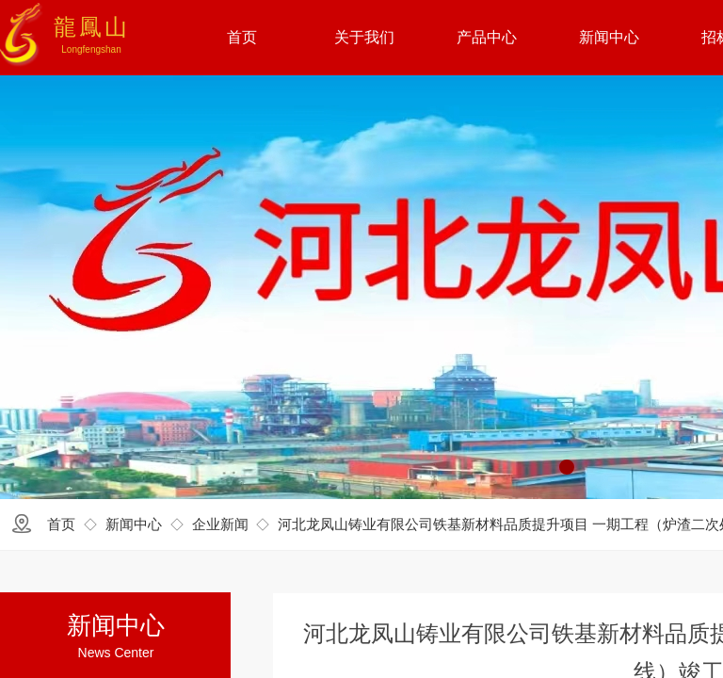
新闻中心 (133, 524)
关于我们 (364, 37)
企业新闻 (220, 524)
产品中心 (487, 37)
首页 (61, 524)
